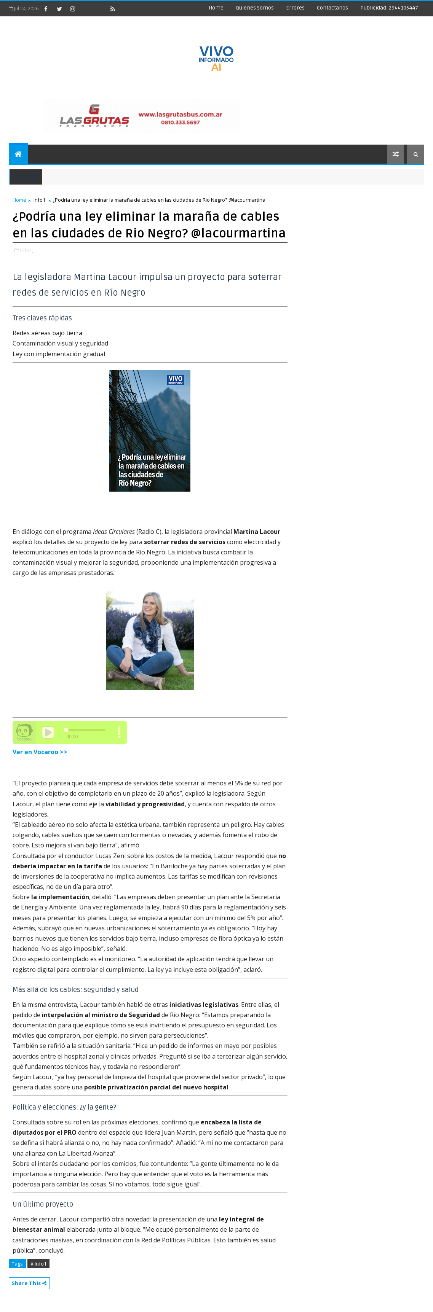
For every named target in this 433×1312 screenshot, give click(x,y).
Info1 (39, 199)
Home (216, 8)
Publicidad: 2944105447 (389, 8)
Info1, (26, 250)
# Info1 (38, 1263)
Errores (295, 8)
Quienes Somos (255, 8)
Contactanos (332, 8)
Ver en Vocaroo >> (40, 752)
